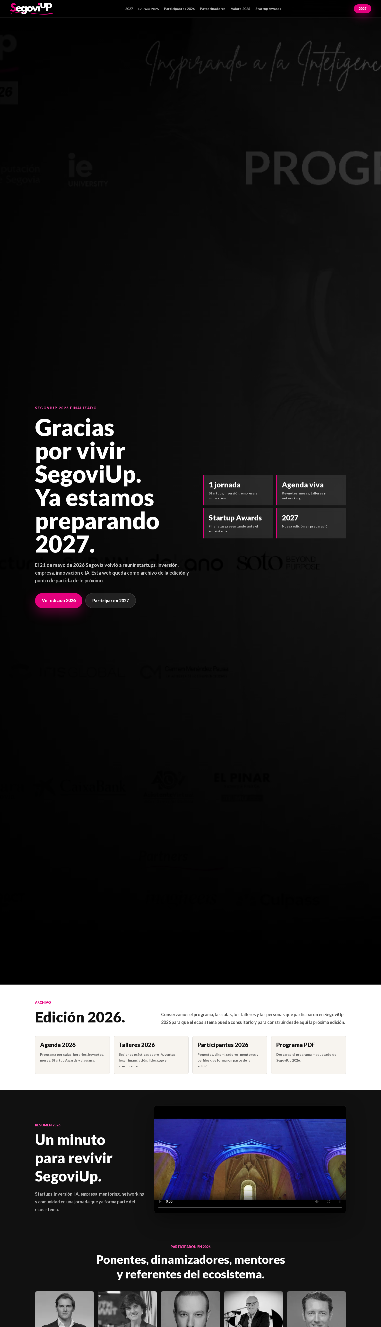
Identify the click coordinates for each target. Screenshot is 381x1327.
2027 (129, 9)
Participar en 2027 (110, 600)
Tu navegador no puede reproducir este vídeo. (250, 1159)
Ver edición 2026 (59, 600)
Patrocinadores (212, 9)
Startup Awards (268, 9)
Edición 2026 (148, 9)
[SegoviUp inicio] (31, 9)
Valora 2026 (240, 9)
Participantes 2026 (179, 9)
